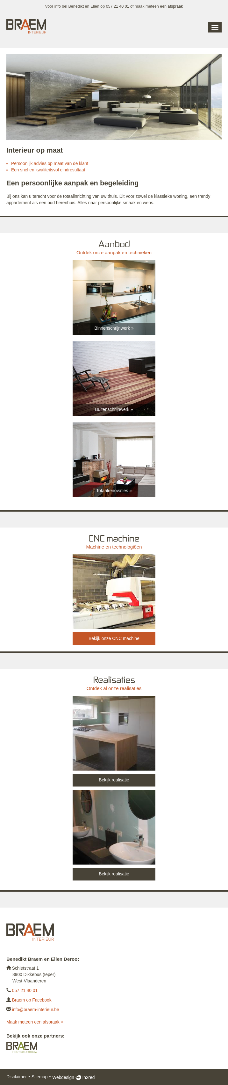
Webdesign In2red (73, 1077)
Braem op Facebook (32, 1000)
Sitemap (39, 1076)
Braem (26, 27)
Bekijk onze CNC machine (114, 638)
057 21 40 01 (117, 6)
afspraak (175, 6)
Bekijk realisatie (114, 780)
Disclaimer (16, 1076)
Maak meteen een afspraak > (34, 1022)
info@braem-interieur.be (35, 1009)
